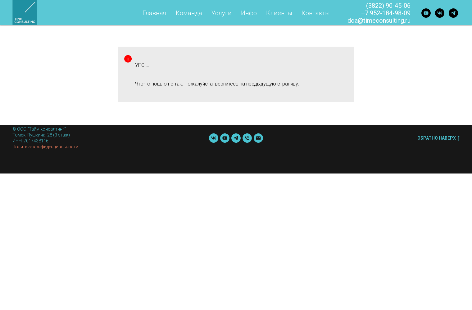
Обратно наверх (438, 138)
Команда (189, 13)
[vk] (439, 13)
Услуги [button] (221, 13)
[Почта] (258, 138)
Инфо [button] (249, 13)
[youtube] (426, 13)
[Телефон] (247, 138)
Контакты (316, 13)
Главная (154, 13)
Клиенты (279, 13)
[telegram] (453, 13)
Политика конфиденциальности (45, 146)
